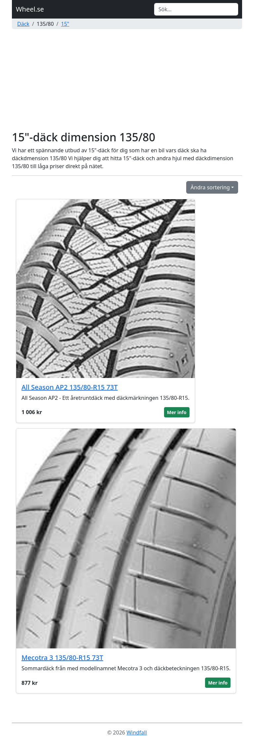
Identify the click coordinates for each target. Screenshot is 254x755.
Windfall (136, 732)
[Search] (196, 9)
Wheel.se (30, 9)
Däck (23, 23)
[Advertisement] (127, 80)
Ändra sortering (210, 187)
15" (65, 23)
